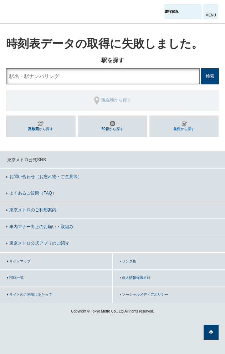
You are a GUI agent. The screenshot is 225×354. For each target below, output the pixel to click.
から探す (40, 129)
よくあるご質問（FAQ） (32, 193)
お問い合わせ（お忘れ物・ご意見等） (45, 176)
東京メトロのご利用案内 (32, 209)
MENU (210, 15)
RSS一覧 (16, 278)
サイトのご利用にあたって (30, 294)
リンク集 (129, 261)
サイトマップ (20, 261)
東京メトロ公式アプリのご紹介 (39, 243)
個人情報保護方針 (136, 278)
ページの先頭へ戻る (211, 332)
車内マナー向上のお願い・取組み (41, 226)
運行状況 (171, 12)
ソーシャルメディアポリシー (145, 294)
